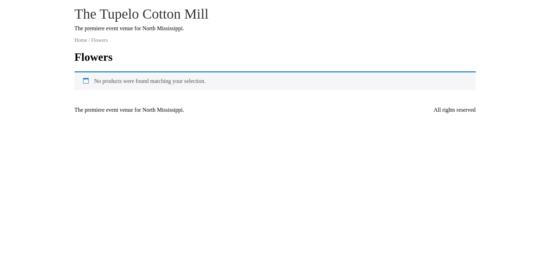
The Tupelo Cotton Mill (142, 14)
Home (81, 40)
